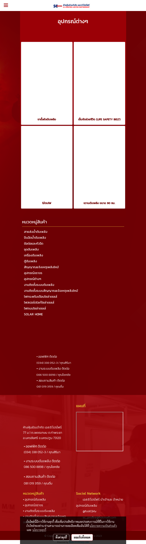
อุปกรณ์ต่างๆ (32, 278)
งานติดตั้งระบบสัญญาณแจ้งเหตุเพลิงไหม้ (51, 290)
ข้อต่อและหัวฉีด (33, 243)
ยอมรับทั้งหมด (82, 537)
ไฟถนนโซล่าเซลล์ (35, 308)
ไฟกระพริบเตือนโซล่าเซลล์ (40, 296)
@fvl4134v (89, 511)
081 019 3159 (32, 483)
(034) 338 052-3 (35, 452)
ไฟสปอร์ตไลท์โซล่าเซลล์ (39, 302)
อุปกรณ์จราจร (33, 273)
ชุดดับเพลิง (31, 249)
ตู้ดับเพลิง (30, 261)
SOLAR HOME (33, 314)
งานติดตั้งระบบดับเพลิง (39, 284)
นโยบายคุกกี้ (39, 530)
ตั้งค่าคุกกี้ (61, 537)
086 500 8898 (33, 466)
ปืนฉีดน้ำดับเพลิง (35, 237)
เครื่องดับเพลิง (33, 255)
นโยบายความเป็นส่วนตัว (103, 525)
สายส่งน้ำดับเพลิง (35, 231)
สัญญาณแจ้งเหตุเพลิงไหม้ (41, 267)
